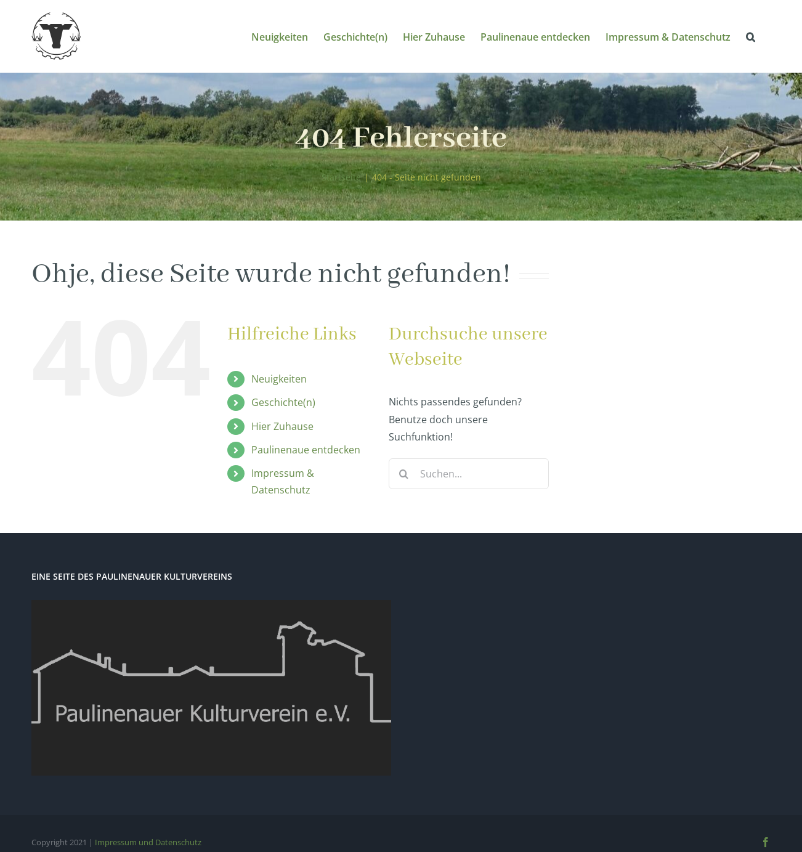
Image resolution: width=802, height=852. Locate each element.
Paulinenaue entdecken (305, 449)
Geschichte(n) (283, 402)
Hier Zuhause (282, 426)
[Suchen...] (469, 473)
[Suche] (404, 473)
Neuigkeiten (279, 379)
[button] (750, 36)
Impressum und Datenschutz (148, 842)
